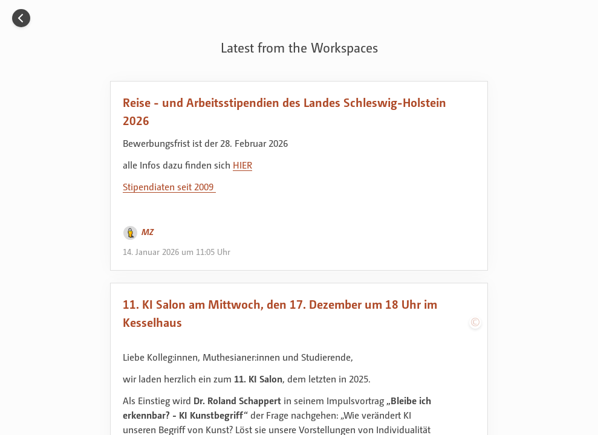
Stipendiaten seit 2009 (169, 187)
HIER (242, 165)
